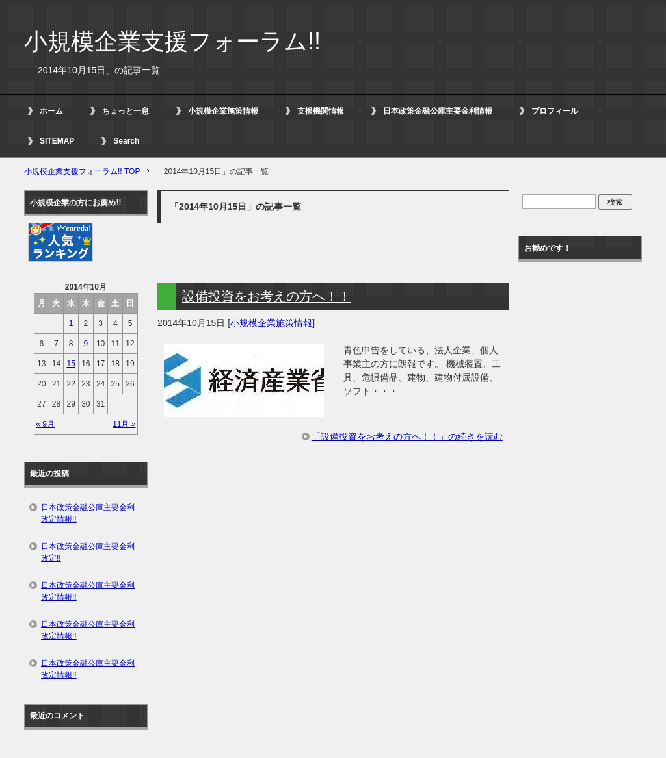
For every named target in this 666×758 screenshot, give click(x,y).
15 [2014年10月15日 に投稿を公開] (70, 363)
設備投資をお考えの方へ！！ (266, 296)
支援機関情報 (320, 111)
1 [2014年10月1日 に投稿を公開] (71, 323)
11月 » (124, 424)
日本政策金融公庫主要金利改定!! (88, 552)
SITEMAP (57, 140)
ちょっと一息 (125, 111)
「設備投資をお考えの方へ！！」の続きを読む (407, 436)
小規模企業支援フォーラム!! (172, 41)
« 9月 (45, 424)
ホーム (51, 111)
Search (126, 140)
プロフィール (554, 111)
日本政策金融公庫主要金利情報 (437, 111)
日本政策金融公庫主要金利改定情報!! (88, 513)
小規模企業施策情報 (223, 111)
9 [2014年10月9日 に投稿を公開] (86, 343)
